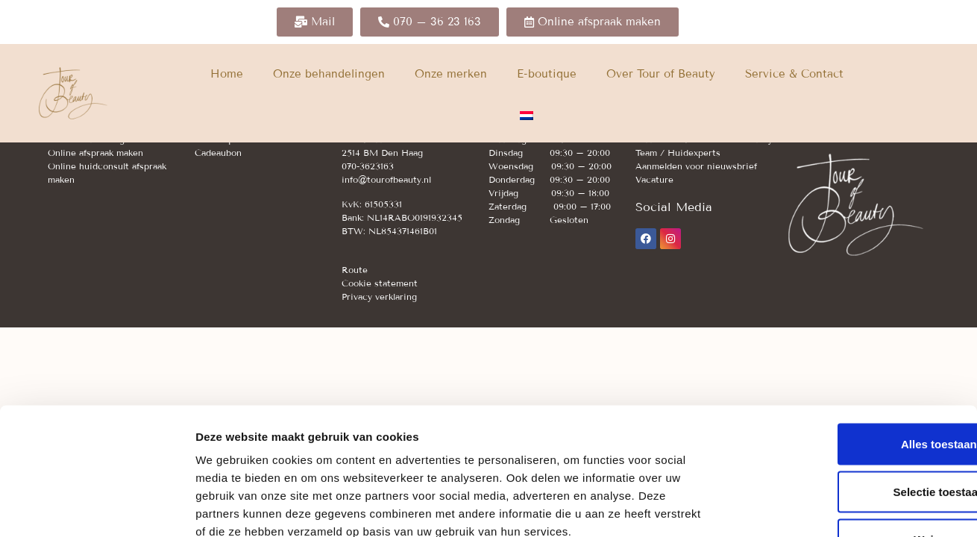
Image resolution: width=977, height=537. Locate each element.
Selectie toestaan (853, 391)
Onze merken (451, 74)
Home (226, 74)
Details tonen (805, 507)
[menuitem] (526, 115)
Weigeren (852, 439)
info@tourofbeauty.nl (386, 179)
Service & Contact (794, 74)
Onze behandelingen (329, 74)
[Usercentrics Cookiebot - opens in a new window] (96, 508)
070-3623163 (368, 166)
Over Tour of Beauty (660, 74)
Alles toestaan (852, 343)
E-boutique (547, 74)
